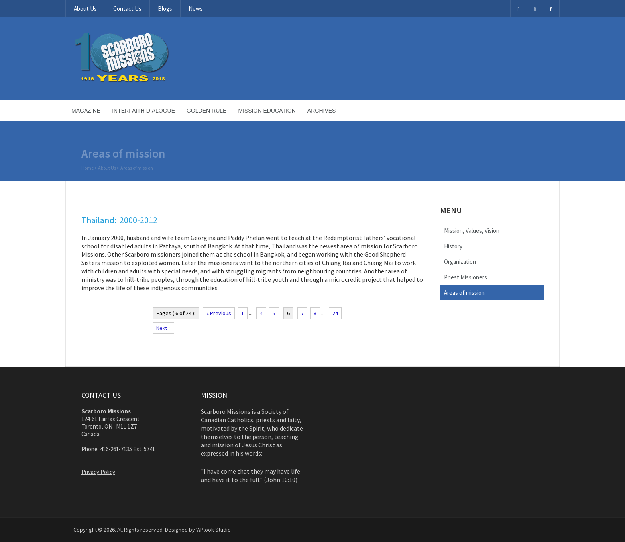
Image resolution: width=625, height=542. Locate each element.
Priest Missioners (465, 277)
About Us (85, 8)
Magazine (85, 110)
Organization (460, 261)
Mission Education (266, 110)
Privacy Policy (98, 472)
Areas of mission (464, 292)
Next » (163, 327)
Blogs (165, 8)
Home (87, 168)
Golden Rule (206, 110)
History (453, 246)
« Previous (218, 313)
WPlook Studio (213, 529)
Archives (321, 110)
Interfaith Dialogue (143, 110)
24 (335, 313)
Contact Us (127, 8)
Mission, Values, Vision (471, 230)
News (196, 8)
